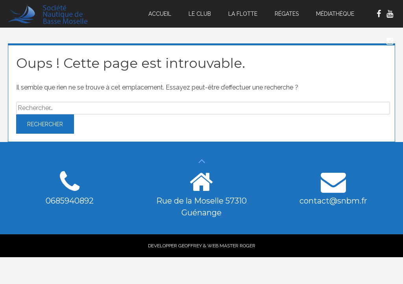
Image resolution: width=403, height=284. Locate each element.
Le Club (200, 14)
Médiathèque (335, 14)
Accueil (159, 14)
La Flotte (242, 14)
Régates (287, 14)
